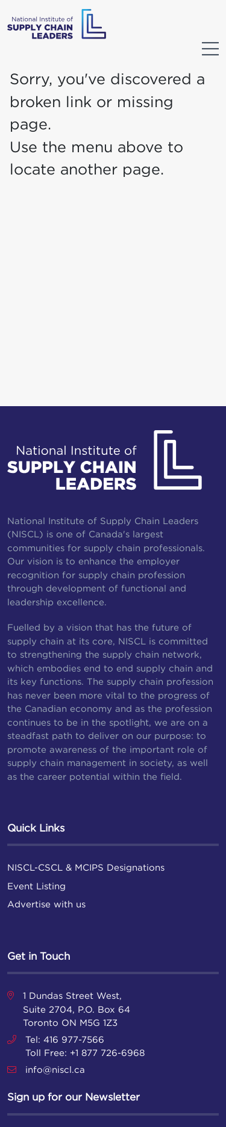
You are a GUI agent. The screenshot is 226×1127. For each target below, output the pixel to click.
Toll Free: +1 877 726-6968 (85, 1052)
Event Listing (36, 886)
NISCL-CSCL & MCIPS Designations (86, 867)
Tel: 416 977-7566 (64, 1039)
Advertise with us (46, 904)
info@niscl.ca (55, 1069)
